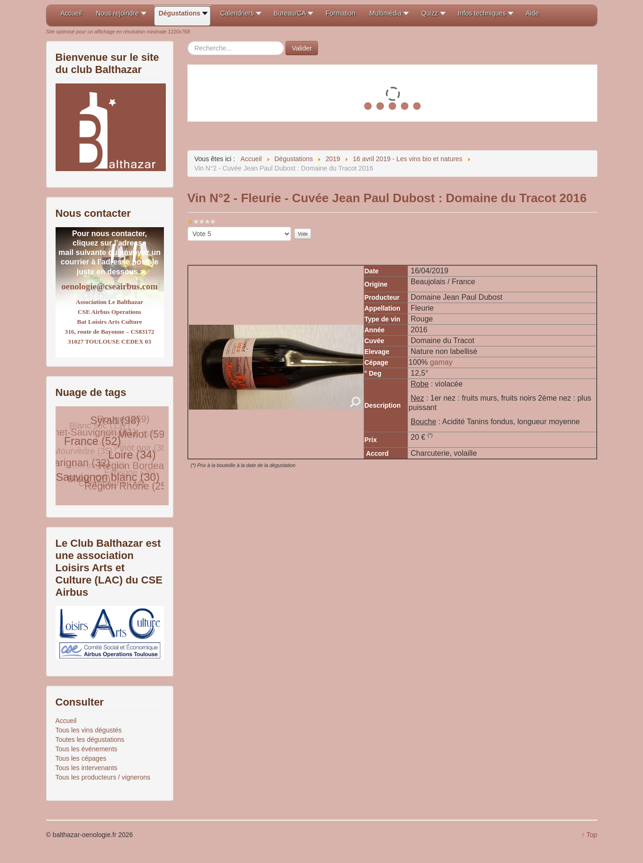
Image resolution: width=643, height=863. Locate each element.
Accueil (66, 720)
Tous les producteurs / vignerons (103, 777)
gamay (441, 362)
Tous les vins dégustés (89, 730)
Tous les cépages (81, 758)
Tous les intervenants (87, 768)
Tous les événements (87, 749)
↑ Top (589, 834)
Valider (302, 48)
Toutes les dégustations (90, 739)
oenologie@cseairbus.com (109, 286)
